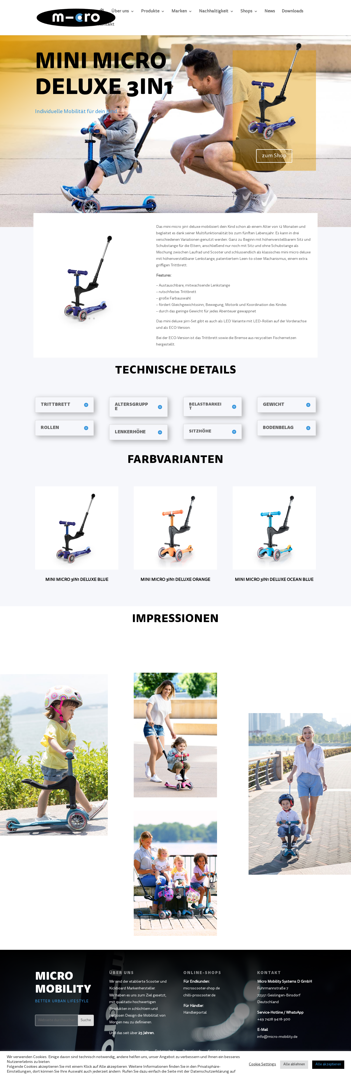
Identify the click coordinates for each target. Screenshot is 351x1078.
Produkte (150, 11)
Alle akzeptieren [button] (328, 1064)
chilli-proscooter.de (199, 995)
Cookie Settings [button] (262, 1064)
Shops (246, 11)
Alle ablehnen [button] (294, 1064)
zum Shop (274, 156)
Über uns (120, 11)
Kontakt (106, 25)
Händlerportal (195, 1013)
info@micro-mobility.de (277, 1037)
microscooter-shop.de (201, 988)
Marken (179, 11)
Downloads (292, 11)
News (269, 11)
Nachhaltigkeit (213, 11)
